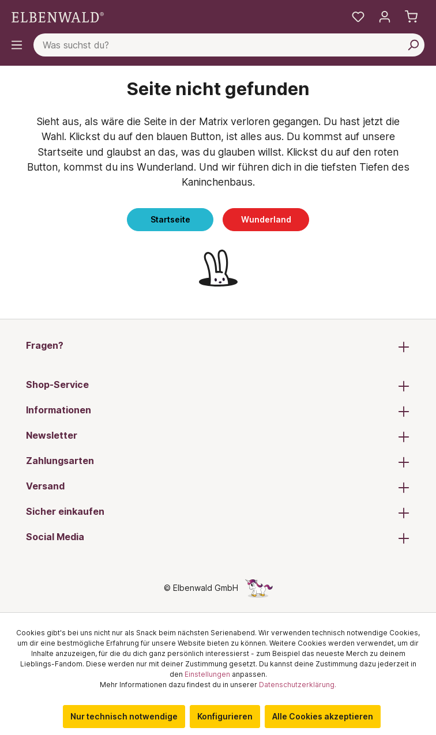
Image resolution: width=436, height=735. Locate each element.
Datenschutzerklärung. (297, 684)
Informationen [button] (218, 411)
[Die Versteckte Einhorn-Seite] (259, 588)
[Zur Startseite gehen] (58, 16)
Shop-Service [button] (218, 386)
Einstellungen (207, 674)
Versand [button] (218, 487)
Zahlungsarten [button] (218, 462)
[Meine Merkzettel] (358, 16)
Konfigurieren (225, 716)
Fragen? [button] (218, 346)
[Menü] (16, 44)
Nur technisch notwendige (124, 716)
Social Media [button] (218, 538)
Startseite (170, 219)
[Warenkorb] (411, 16)
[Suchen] (413, 45)
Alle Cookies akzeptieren (322, 716)
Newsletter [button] (218, 436)
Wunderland (266, 219)
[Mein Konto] (384, 16)
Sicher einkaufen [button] (218, 512)
